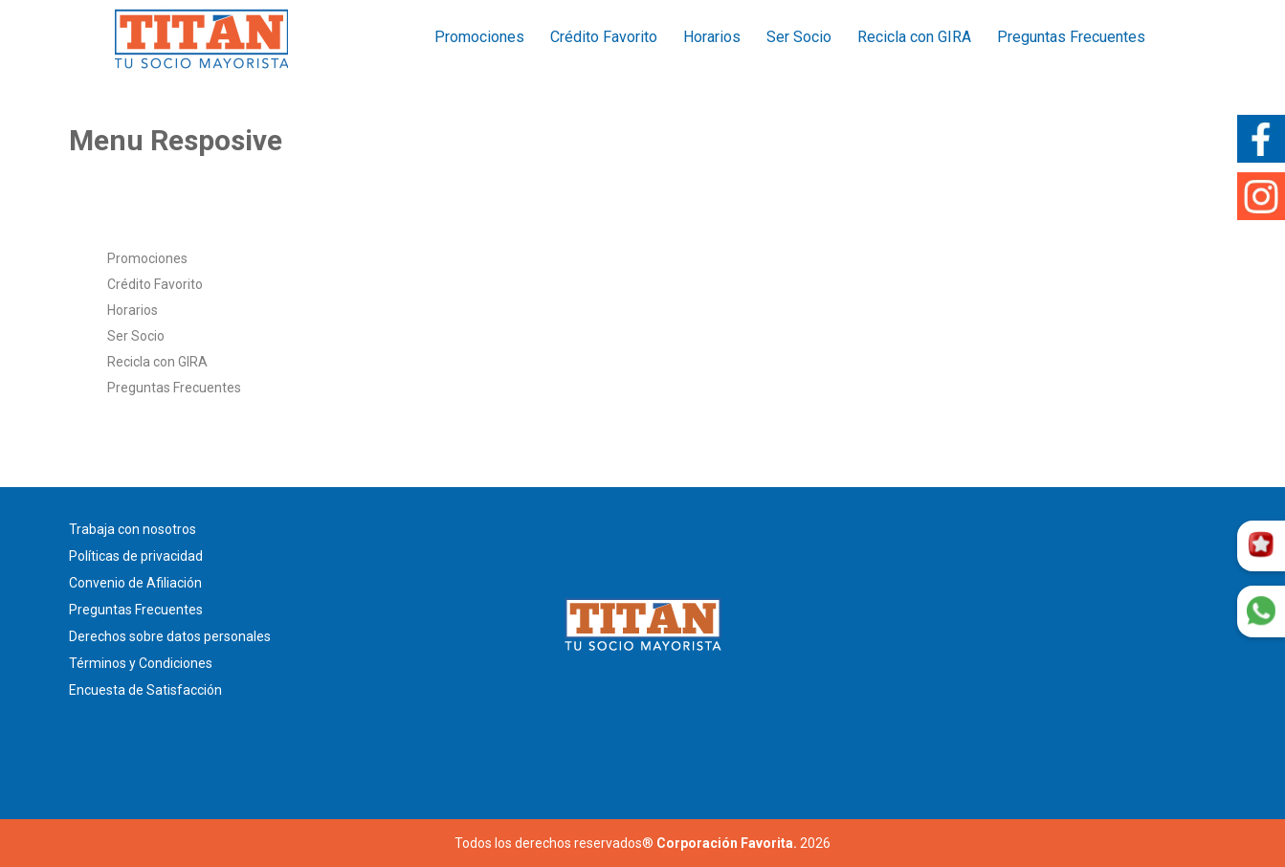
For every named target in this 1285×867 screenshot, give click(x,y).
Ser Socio (798, 37)
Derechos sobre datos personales (170, 636)
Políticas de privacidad (136, 556)
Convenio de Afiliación (135, 582)
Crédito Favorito (603, 37)
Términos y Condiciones (140, 663)
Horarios (712, 37)
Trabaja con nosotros (132, 529)
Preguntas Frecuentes (1071, 37)
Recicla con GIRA (914, 37)
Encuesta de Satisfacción (145, 690)
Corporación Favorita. (726, 843)
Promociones (479, 37)
